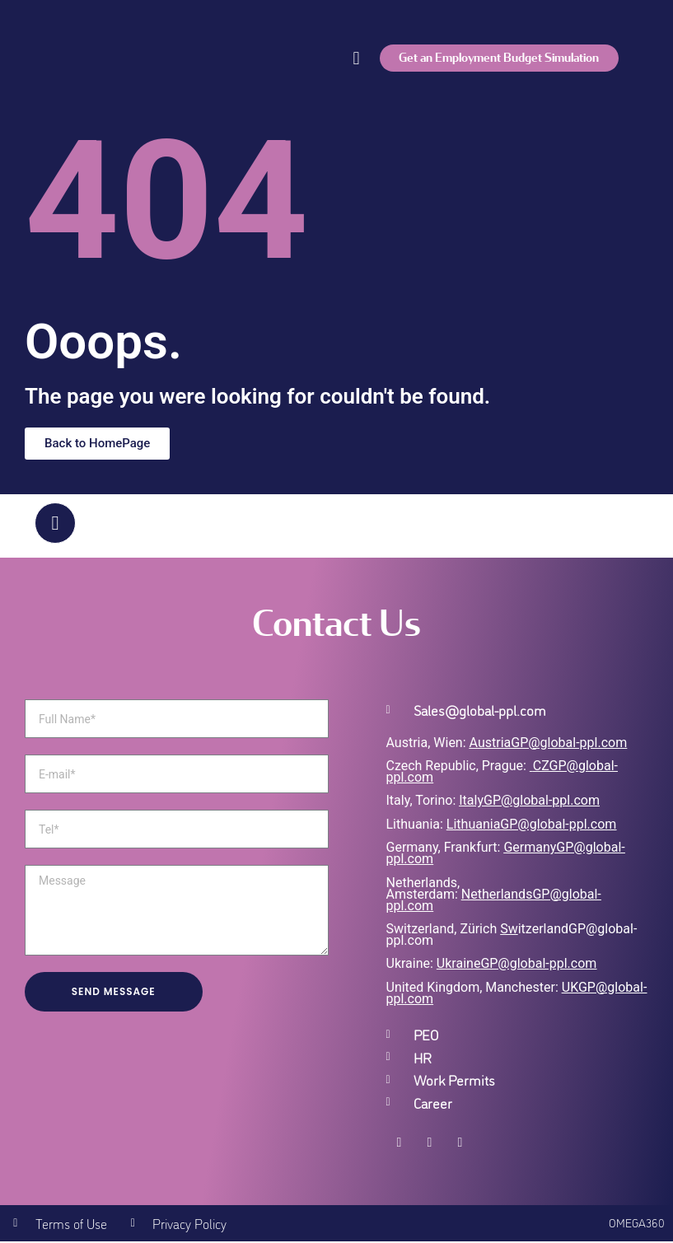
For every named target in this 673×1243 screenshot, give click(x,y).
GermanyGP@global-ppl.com (505, 854)
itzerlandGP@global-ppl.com (512, 936)
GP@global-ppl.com (538, 965)
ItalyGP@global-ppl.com (529, 802)
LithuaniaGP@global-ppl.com (531, 826)
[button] (356, 58)
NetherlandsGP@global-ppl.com (493, 900)
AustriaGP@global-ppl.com (549, 744)
